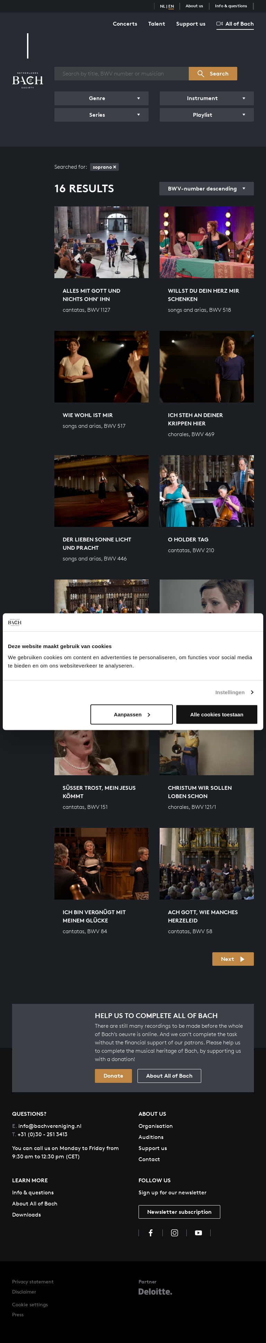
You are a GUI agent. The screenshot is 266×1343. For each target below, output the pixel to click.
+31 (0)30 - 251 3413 (40, 1134)
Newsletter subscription (179, 1211)
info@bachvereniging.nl (46, 1126)
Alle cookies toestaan (216, 714)
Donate (113, 1075)
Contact (149, 1159)
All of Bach (235, 23)
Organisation (156, 1126)
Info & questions (231, 5)
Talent (156, 23)
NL (162, 6)
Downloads (26, 1214)
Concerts (125, 23)
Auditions (151, 1137)
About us (194, 5)
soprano (104, 167)
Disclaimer (24, 1292)
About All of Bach (169, 1075)
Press (18, 1314)
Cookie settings (30, 1304)
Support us (190, 23)
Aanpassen (132, 714)
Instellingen (230, 692)
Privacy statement (33, 1281)
